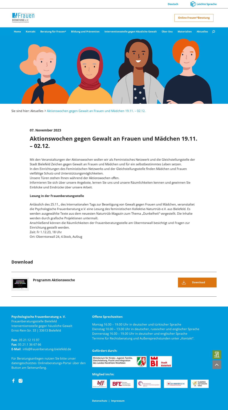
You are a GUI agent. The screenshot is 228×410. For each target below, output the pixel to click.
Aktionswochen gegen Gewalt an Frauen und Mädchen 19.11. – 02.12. (96, 111)
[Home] (23, 17)
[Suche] (213, 31)
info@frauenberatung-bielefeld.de (47, 349)
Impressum (118, 400)
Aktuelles (36, 111)
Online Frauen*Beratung (194, 17)
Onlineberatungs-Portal (54, 363)
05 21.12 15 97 (29, 340)
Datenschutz (99, 400)
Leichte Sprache (207, 4)
